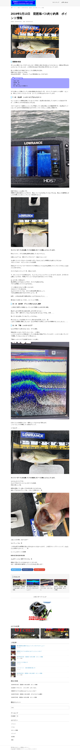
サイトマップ (56, 2)
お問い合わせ (64, 2)
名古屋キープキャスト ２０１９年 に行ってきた (23, 687)
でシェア (16, 569)
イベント (13, 724)
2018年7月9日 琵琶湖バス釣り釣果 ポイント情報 (24, 697)
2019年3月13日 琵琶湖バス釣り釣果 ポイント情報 (32, 7)
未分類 (13, 736)
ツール (13, 727)
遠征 (12, 739)
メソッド (13, 733)
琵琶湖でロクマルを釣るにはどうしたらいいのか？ (23, 691)
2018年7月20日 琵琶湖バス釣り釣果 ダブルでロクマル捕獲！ (27, 694)
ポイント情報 (17, 7)
